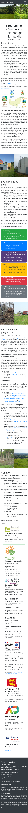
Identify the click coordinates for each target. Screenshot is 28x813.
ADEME (3, 339)
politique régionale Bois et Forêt (18, 395)
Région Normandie (20, 338)
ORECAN (8, 83)
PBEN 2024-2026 (7, 2)
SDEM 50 (9, 437)
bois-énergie (14, 374)
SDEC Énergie (10, 430)
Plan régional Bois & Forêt (18, 393)
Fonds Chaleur (15, 372)
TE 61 (8, 440)
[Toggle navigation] (25, 2)
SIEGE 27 (9, 434)
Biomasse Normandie (6, 88)
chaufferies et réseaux (18, 376)
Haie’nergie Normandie (10, 419)
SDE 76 (9, 442)
